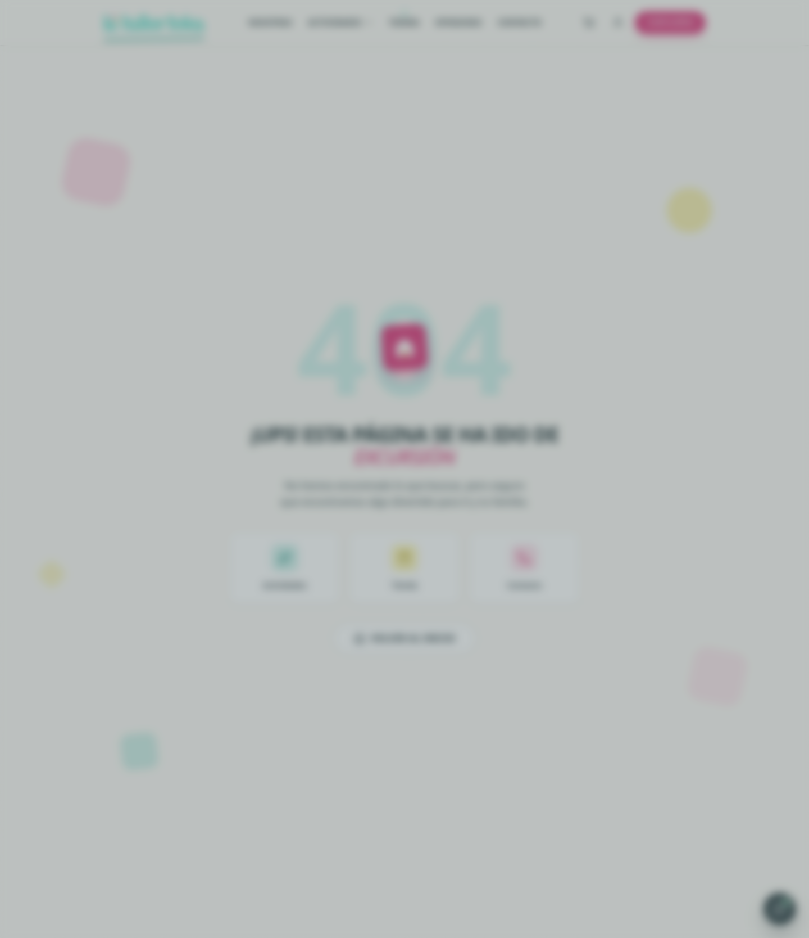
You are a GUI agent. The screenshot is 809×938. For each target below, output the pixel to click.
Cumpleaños (670, 22)
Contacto (520, 22)
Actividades (340, 22)
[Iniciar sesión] (618, 22)
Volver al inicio (405, 638)
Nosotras (270, 22)
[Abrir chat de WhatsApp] (780, 909)
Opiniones (458, 22)
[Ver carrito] (588, 22)
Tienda (404, 22)
